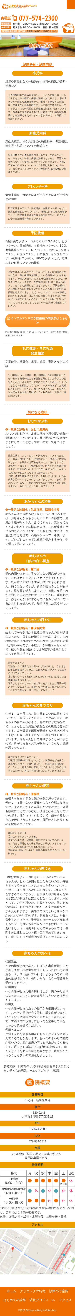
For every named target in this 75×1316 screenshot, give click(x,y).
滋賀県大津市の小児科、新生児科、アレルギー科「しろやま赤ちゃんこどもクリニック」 (19, 8)
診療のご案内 (58, 1291)
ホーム (11, 1291)
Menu (71, 4)
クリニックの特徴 (33, 1291)
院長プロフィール (42, 1300)
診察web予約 (59, 6)
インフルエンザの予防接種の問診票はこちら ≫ (37, 320)
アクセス (65, 1300)
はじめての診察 (14, 1300)
